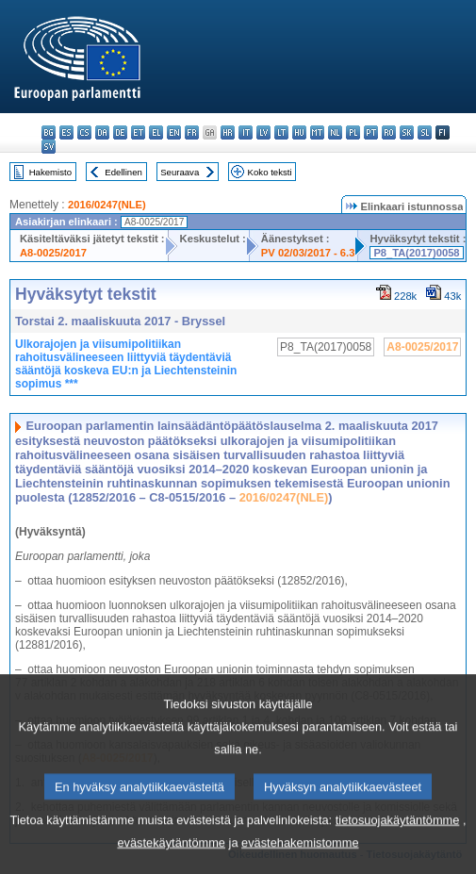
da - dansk (102, 132)
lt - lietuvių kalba (281, 132)
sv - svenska (48, 147)
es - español (66, 132)
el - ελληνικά (156, 132)
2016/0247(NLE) (107, 204)
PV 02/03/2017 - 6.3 (308, 252)
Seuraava (179, 172)
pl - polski (353, 132)
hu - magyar (299, 132)
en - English (174, 132)
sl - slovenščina (425, 132)
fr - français (192, 132)
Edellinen (123, 172)
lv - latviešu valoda (263, 132)
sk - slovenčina (407, 132)
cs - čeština (84, 132)
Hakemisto (50, 172)
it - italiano (245, 132)
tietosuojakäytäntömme (398, 846)
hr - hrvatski (228, 132)
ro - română (389, 132)
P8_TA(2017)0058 (416, 252)
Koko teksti (270, 172)
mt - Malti (317, 132)
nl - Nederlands (335, 132)
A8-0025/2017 (53, 252)
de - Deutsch (120, 132)
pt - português (371, 132)
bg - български (48, 132)
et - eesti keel (138, 132)
